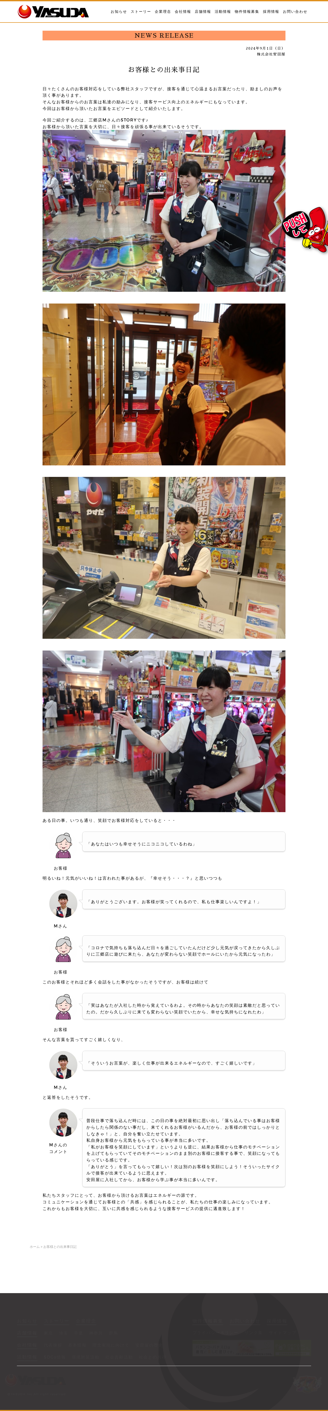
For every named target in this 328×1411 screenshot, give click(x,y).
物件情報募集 (247, 11)
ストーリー (141, 11)
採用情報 (271, 11)
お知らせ (119, 11)
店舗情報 (203, 11)
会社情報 (183, 11)
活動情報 (223, 11)
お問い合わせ (295, 11)
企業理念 (163, 11)
